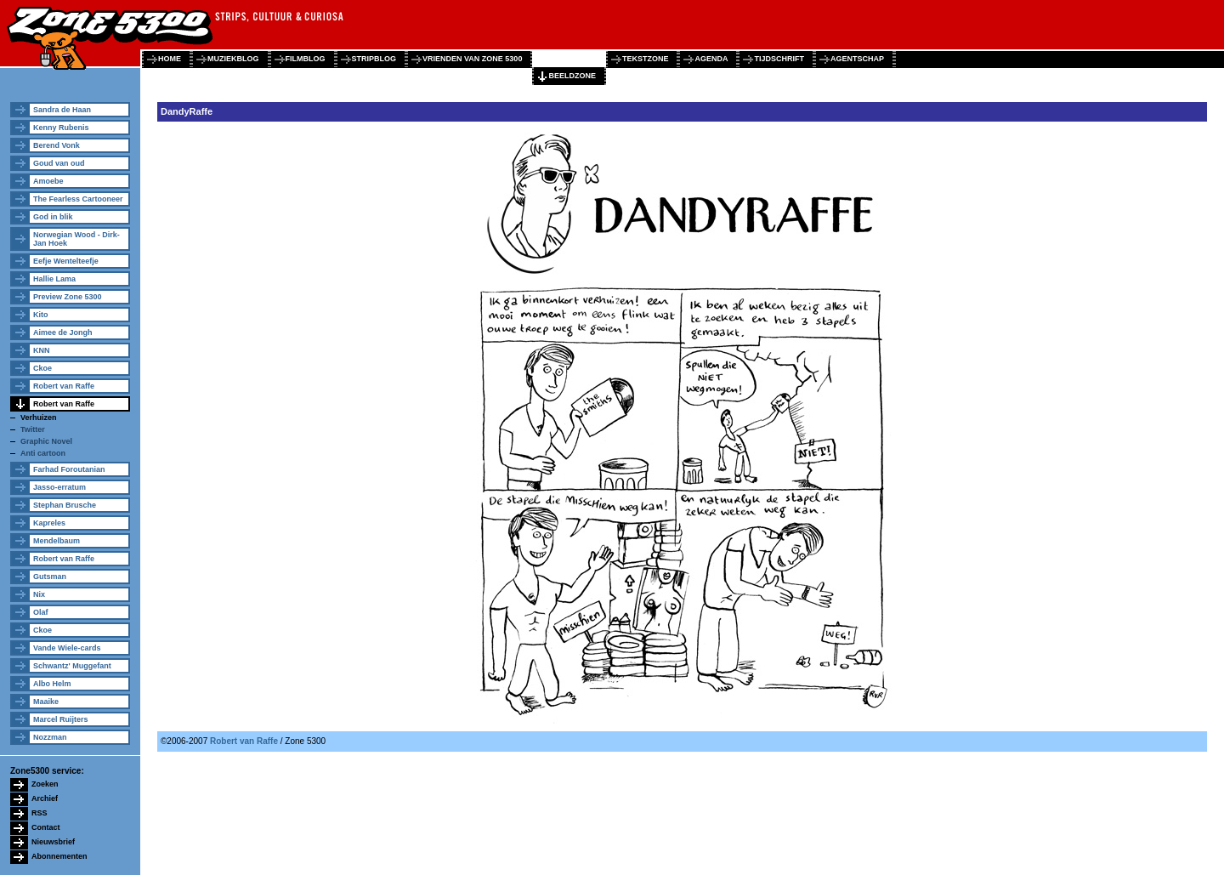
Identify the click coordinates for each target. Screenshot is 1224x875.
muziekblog (233, 58)
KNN (41, 350)
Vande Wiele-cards (66, 648)
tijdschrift (779, 58)
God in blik (53, 217)
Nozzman (50, 737)
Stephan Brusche (64, 505)
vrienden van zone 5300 (472, 58)
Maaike (46, 701)
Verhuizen (38, 417)
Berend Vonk (56, 145)
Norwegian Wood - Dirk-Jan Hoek (76, 238)
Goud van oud (59, 163)
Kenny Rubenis (61, 127)
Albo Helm (52, 683)
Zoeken (45, 784)
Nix (39, 594)
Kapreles (49, 523)
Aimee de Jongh (63, 332)
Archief (44, 798)
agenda (711, 58)
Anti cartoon (42, 453)
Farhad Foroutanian (69, 469)
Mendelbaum (56, 541)
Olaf (40, 612)
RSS (39, 813)
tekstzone (645, 58)
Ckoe (42, 368)
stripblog (374, 58)
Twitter (32, 429)
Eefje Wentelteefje (66, 261)
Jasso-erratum (59, 487)
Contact (45, 827)
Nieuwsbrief (53, 842)
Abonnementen (59, 856)
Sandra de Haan (62, 109)
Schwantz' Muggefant (72, 666)
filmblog (306, 58)
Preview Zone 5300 (67, 297)
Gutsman (49, 576)
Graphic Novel (46, 441)
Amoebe (48, 181)
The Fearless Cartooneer (78, 199)
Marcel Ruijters (60, 719)
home (169, 58)
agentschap (857, 58)
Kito (40, 314)
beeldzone (572, 75)
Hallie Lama (54, 279)
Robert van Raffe (63, 386)
